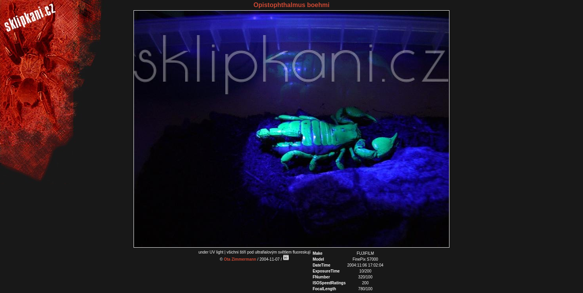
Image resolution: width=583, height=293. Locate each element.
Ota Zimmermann (240, 259)
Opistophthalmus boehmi (292, 5)
